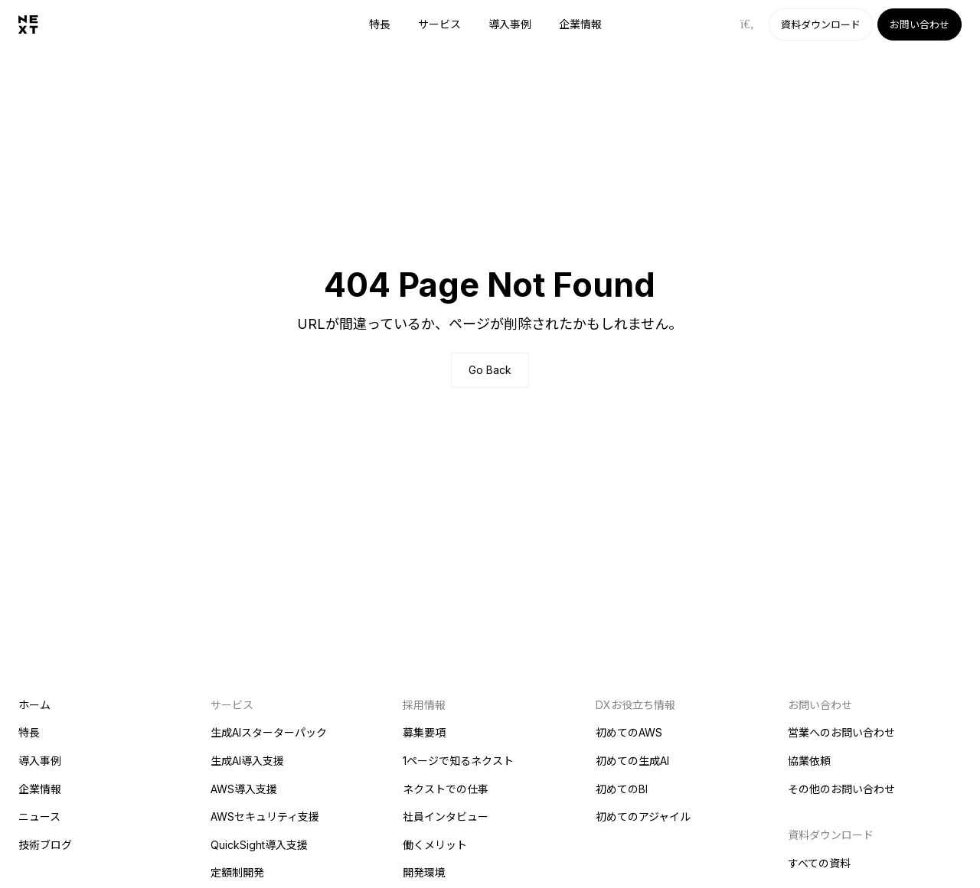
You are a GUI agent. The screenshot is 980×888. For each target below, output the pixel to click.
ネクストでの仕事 (445, 788)
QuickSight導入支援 (259, 844)
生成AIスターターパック (269, 732)
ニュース (39, 816)
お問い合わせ (919, 24)
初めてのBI (622, 788)
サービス (439, 24)
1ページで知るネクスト (458, 760)
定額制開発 (237, 872)
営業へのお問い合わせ (841, 732)
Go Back (490, 369)
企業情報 (580, 24)
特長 (379, 24)
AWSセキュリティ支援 (265, 816)
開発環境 (424, 872)
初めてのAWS (629, 732)
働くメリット (435, 844)
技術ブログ (45, 844)
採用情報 (424, 704)
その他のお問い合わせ (841, 788)
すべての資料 (819, 863)
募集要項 (424, 732)
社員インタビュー (445, 816)
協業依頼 (809, 760)
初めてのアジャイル (643, 816)
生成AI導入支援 (247, 760)
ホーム (34, 704)
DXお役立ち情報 (635, 704)
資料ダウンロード (821, 24)
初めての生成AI (632, 760)
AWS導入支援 (244, 788)
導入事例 (509, 24)
